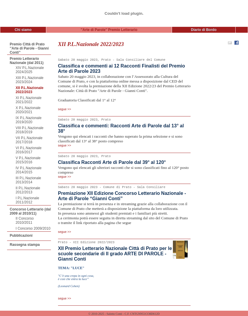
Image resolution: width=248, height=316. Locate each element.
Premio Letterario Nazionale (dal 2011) (27, 61)
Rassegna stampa (25, 245)
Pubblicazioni (21, 235)
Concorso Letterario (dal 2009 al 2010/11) (30, 211)
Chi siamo (23, 30)
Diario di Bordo (203, 30)
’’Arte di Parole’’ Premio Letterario (109, 30)
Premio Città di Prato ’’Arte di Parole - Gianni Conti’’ (29, 48)
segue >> (64, 109)
